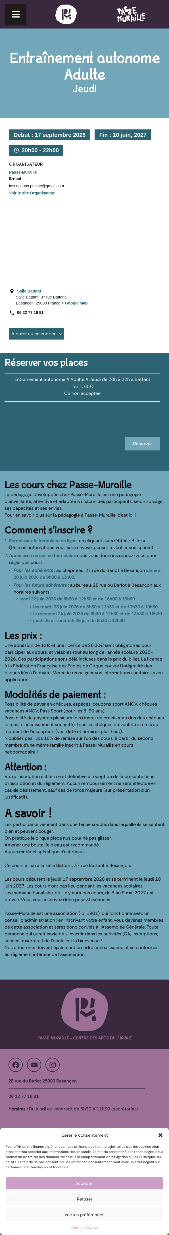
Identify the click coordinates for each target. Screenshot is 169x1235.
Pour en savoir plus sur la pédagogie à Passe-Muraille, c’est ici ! (70, 515)
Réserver (142, 443)
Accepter (84, 1183)
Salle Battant (29, 291)
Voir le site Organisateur (32, 193)
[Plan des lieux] (82, 240)
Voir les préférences (84, 1215)
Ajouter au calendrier (36, 334)
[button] (160, 1135)
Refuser (84, 1199)
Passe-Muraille (23, 172)
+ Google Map (74, 303)
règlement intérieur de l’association (48, 954)
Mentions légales (84, 1227)
